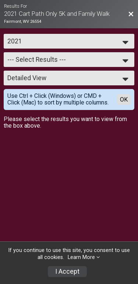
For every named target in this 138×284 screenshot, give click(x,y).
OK (124, 99)
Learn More (81, 257)
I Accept (67, 271)
